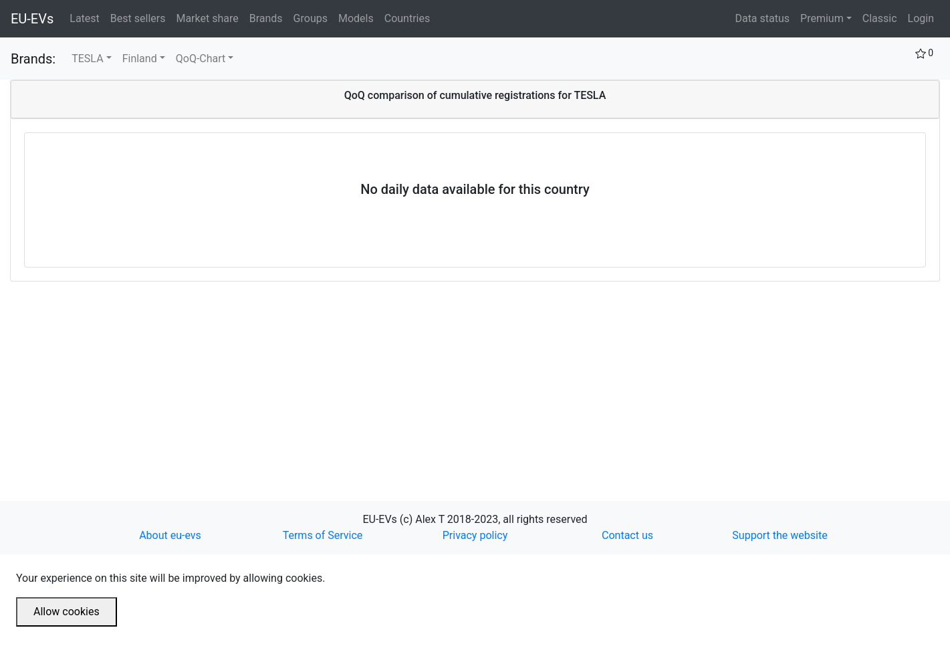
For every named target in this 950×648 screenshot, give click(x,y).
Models (358, 17)
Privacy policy (475, 535)
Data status (762, 18)
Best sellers (140, 17)
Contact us (627, 535)
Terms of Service (323, 535)
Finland (139, 58)
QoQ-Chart (201, 58)
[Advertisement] (411, 375)
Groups (313, 17)
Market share (209, 17)
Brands (268, 17)
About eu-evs (170, 535)
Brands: (33, 59)
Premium (822, 18)
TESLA (87, 58)
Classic (879, 18)
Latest (87, 17)
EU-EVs (32, 19)
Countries (407, 18)
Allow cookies (66, 611)
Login (921, 18)
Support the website (779, 535)
